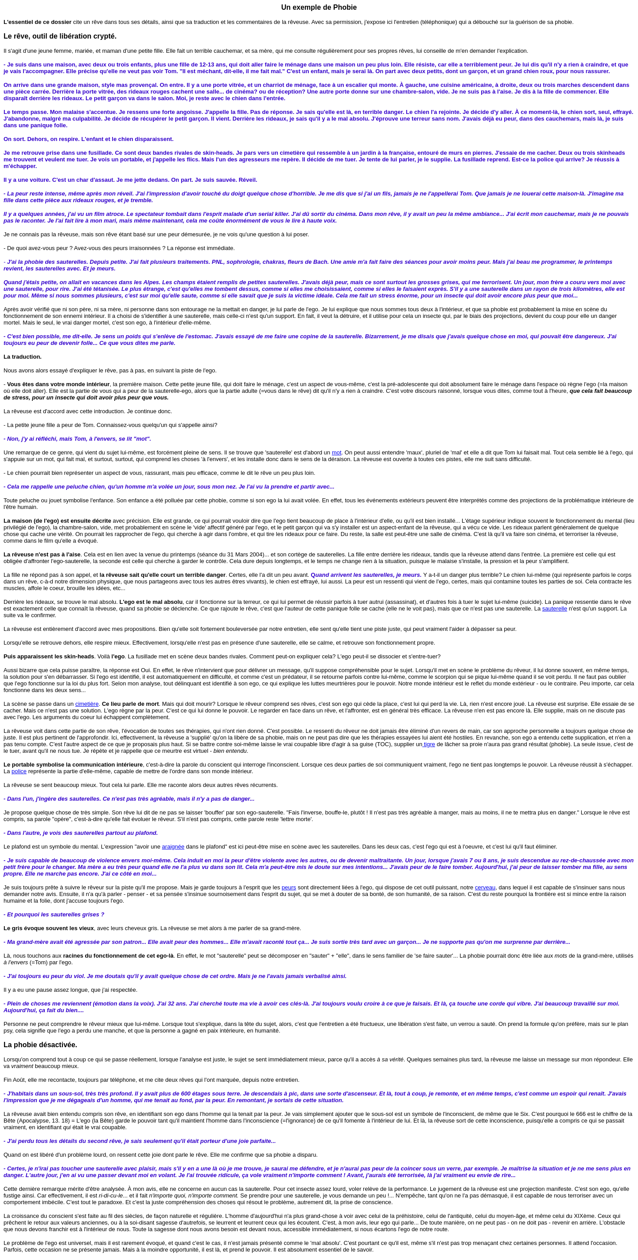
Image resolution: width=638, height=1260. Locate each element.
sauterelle (554, 608)
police (19, 771)
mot (337, 452)
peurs (289, 887)
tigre (428, 744)
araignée (173, 846)
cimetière (87, 703)
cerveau (485, 887)
